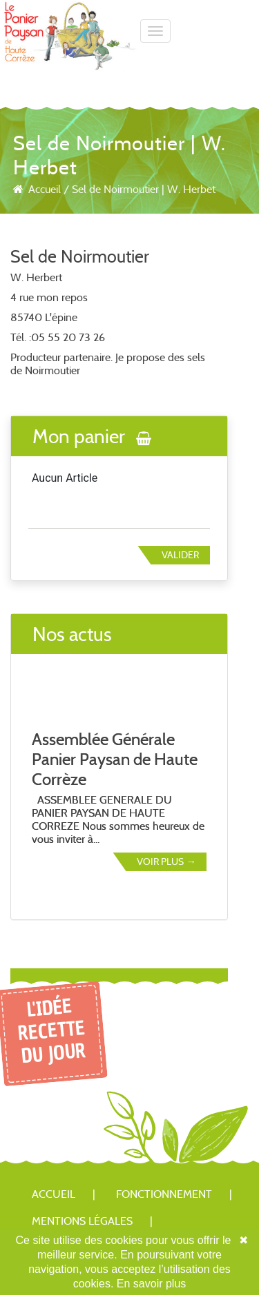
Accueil (44, 189)
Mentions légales (82, 1220)
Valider (180, 555)
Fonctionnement (164, 1194)
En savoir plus (151, 1283)
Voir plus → (166, 861)
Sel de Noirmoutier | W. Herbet (143, 189)
